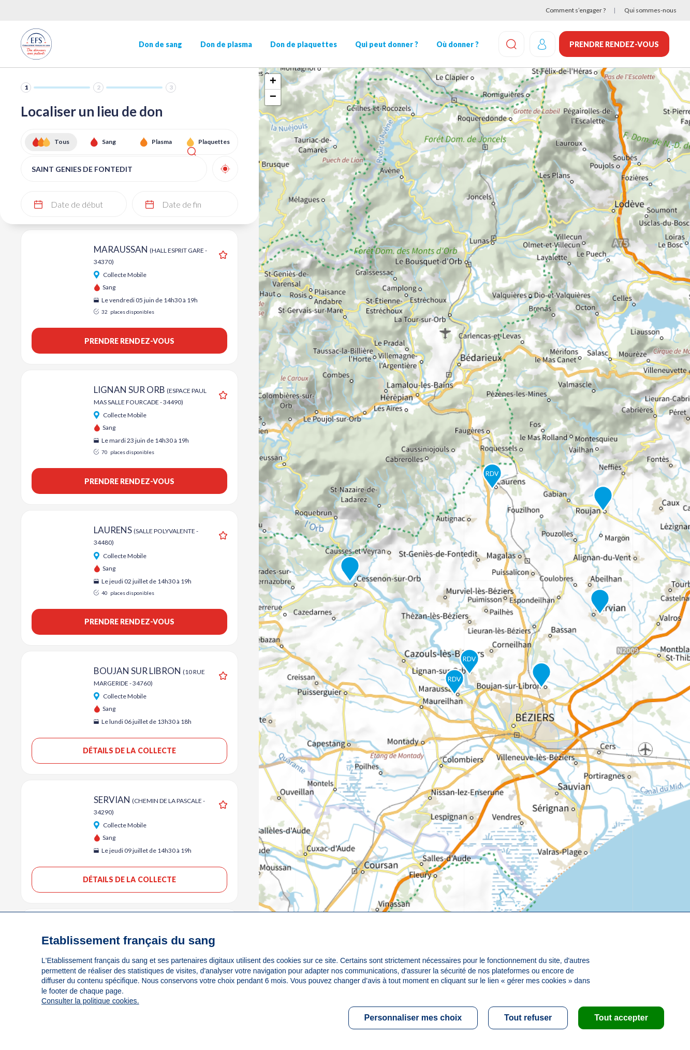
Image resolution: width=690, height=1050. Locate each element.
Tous (61, 141)
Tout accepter (621, 1017)
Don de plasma (226, 44)
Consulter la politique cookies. (89, 1001)
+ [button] (273, 82)
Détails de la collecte (129, 750)
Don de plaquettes (302, 44)
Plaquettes (214, 141)
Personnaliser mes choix (413, 1017)
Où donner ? (456, 44)
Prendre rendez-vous (614, 44)
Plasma (162, 141)
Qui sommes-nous (650, 10)
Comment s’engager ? (576, 10)
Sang (109, 141)
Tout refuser (528, 1017)
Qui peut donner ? (385, 44)
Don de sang (160, 44)
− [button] (273, 97)
